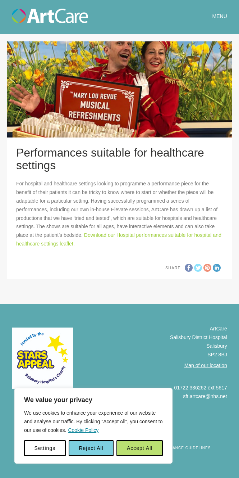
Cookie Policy (83, 430)
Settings (45, 448)
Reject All (91, 448)
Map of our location (205, 365)
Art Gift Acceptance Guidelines (173, 448)
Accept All (139, 448)
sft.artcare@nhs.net (205, 396)
